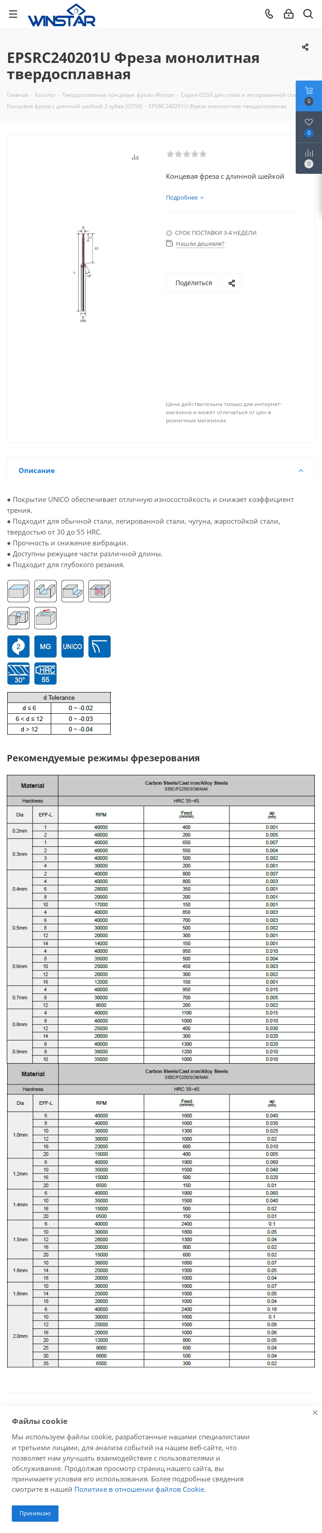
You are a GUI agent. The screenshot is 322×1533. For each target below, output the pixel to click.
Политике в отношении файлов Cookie (139, 1489)
